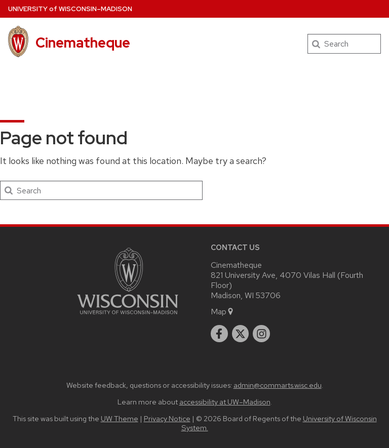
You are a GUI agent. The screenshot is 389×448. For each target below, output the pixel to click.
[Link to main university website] (127, 316)
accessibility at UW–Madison (224, 401)
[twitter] (240, 333)
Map (223, 311)
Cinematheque (82, 42)
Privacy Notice (167, 418)
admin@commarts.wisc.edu (278, 385)
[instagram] (261, 333)
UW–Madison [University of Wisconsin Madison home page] (70, 9)
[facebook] (219, 333)
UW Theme (119, 418)
